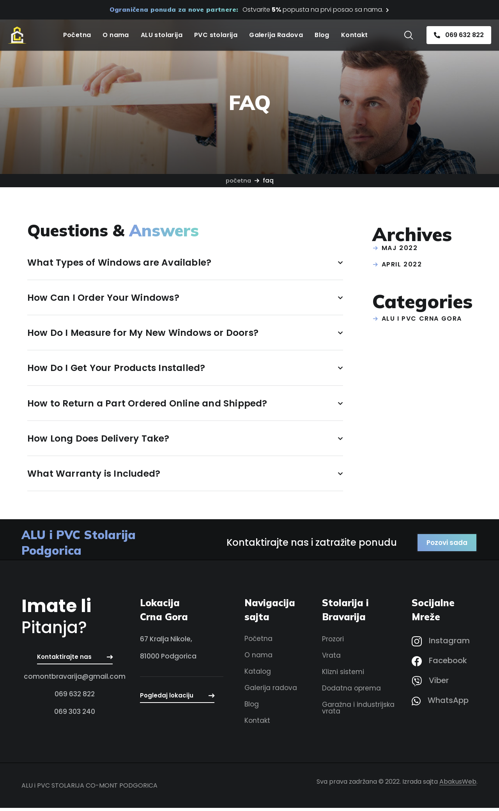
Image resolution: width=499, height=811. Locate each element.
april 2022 (402, 264)
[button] (408, 35)
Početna (238, 180)
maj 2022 (400, 247)
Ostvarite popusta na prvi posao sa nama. (312, 9)
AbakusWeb (457, 784)
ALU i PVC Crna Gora (422, 318)
